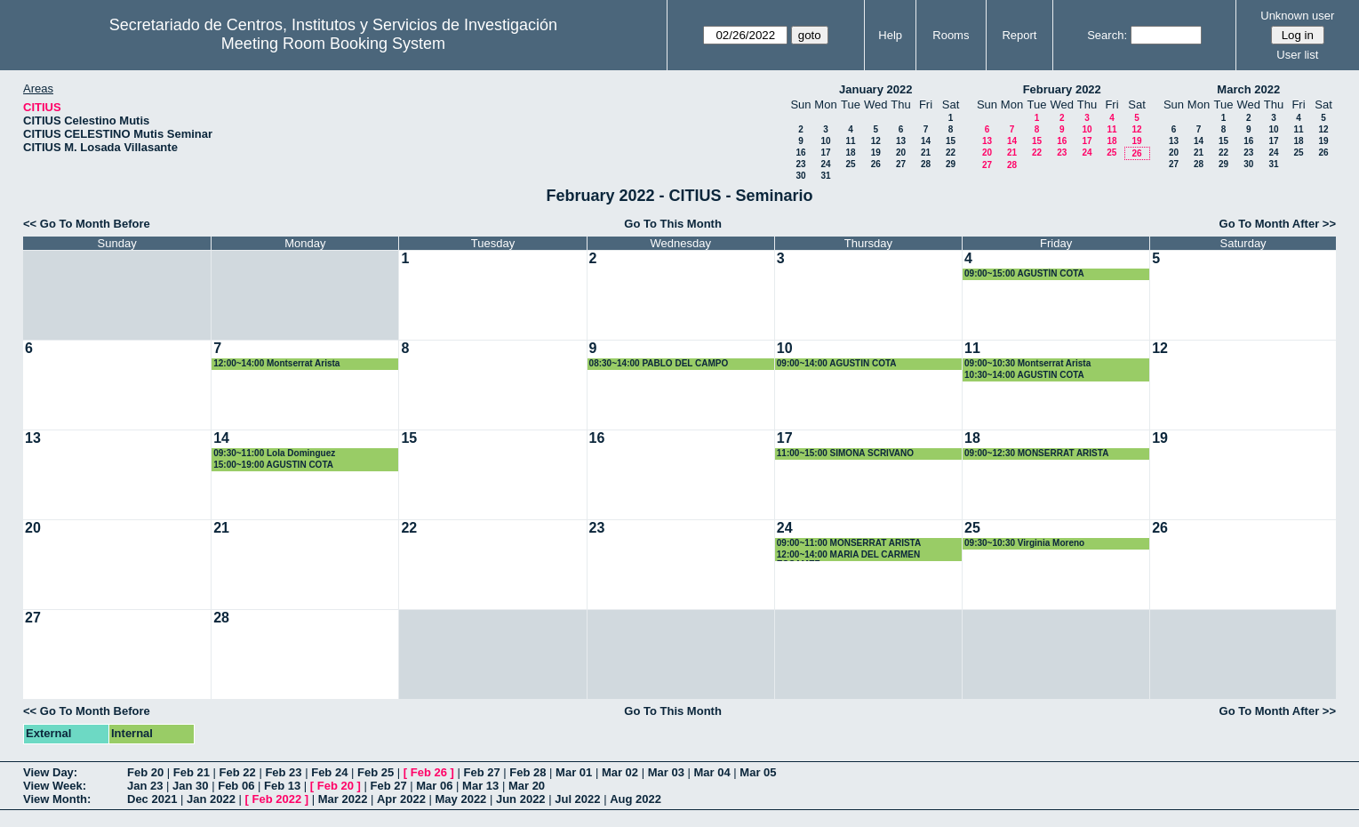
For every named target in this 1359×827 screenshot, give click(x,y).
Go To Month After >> (1277, 223)
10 (825, 141)
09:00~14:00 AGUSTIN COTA (837, 363)
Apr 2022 (401, 799)
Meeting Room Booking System (333, 43)
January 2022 (875, 89)
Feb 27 (481, 772)
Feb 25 (375, 772)
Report (1019, 35)
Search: (1107, 35)
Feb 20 (145, 772)
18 (850, 152)
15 (950, 141)
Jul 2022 (577, 799)
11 (850, 141)
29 (950, 164)
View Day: (50, 772)
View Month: (57, 799)
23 (800, 164)
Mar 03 (666, 772)
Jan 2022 (211, 799)
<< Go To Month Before (86, 223)
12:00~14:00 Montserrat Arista (276, 363)
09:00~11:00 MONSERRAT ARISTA (849, 543)
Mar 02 (620, 772)
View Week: (54, 785)
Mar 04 (712, 772)
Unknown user (1297, 15)
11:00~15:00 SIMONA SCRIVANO (845, 453)
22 (950, 152)
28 (926, 164)
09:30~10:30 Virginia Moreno (1024, 543)
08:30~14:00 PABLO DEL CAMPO (659, 363)
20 (901, 152)
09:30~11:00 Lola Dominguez (274, 453)
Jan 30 (190, 785)
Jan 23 (145, 785)
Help (890, 35)
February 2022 (1062, 89)
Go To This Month (673, 223)
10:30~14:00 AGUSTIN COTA (1024, 375)
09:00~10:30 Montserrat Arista (1027, 363)
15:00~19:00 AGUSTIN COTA (273, 465)
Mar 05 (757, 772)
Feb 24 (329, 772)
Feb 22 (238, 772)
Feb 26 (429, 772)
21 (926, 152)
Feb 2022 (277, 799)
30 (800, 176)
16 (800, 152)
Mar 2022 (343, 799)
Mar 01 (574, 772)
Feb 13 (282, 785)
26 (876, 164)
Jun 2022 (521, 799)
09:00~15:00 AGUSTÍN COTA (1024, 273)
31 (825, 176)
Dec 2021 (152, 799)
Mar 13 (480, 785)
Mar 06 (434, 785)
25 (850, 164)
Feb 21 (191, 772)
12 (876, 141)
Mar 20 (526, 785)
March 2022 (1248, 89)
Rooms (950, 35)
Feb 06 (236, 785)
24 (825, 164)
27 (901, 164)
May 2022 (461, 799)
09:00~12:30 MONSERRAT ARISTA (1036, 453)
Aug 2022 (635, 799)
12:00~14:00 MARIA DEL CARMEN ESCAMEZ (848, 555)
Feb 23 (283, 772)
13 (901, 141)
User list (1297, 54)
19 (876, 152)
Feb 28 (527, 772)
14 (926, 141)
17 (825, 152)
